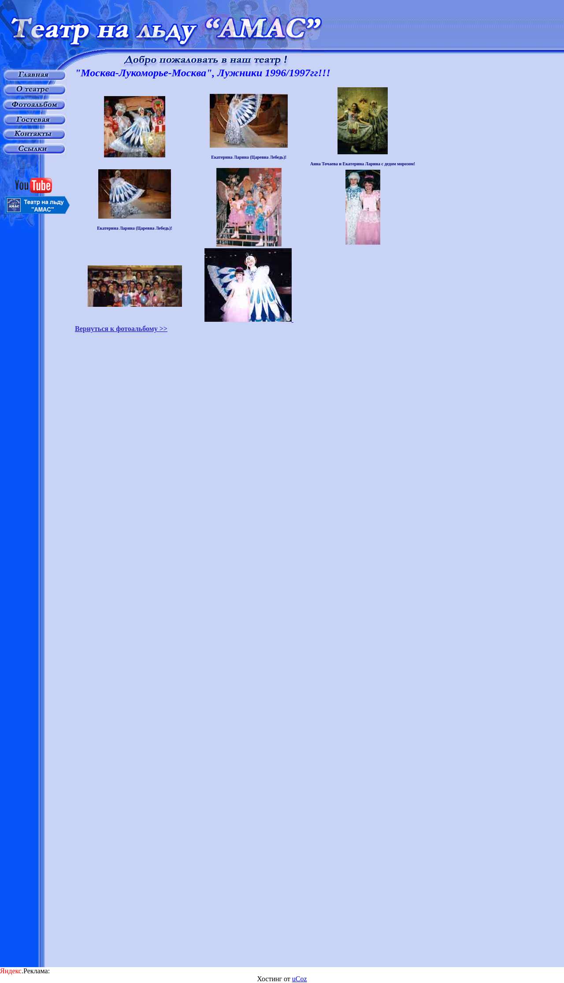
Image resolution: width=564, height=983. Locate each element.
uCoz (299, 979)
